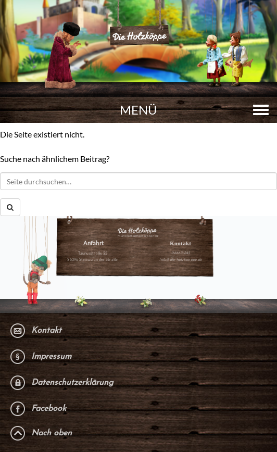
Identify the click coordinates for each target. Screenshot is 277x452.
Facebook (48, 409)
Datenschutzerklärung (72, 383)
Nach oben (51, 433)
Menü (138, 110)
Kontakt (46, 331)
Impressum (51, 357)
